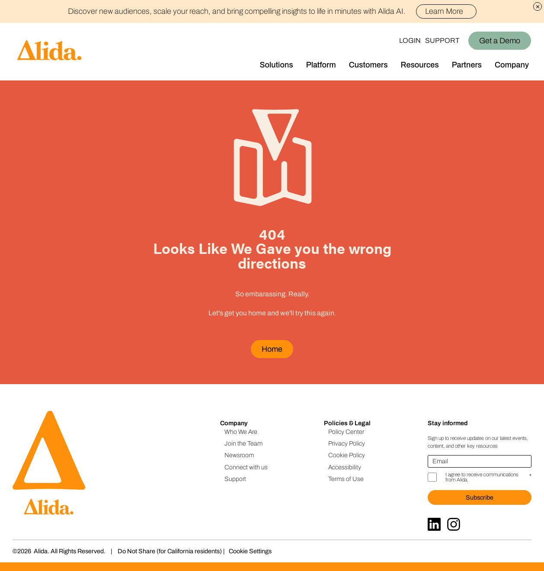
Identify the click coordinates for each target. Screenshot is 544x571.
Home (272, 349)
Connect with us (246, 467)
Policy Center (346, 431)
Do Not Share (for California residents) (170, 551)
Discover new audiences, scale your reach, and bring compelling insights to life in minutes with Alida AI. (272, 11)
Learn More (447, 11)
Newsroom (239, 455)
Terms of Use (346, 478)
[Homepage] (41, 51)
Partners (467, 65)
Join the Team (243, 443)
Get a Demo (499, 40)
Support (442, 40)
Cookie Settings (250, 551)
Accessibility (344, 467)
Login (410, 40)
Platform (321, 65)
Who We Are (240, 431)
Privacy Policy (346, 443)
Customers (368, 65)
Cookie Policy (346, 455)
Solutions (276, 65)
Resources (420, 65)
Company (512, 65)
